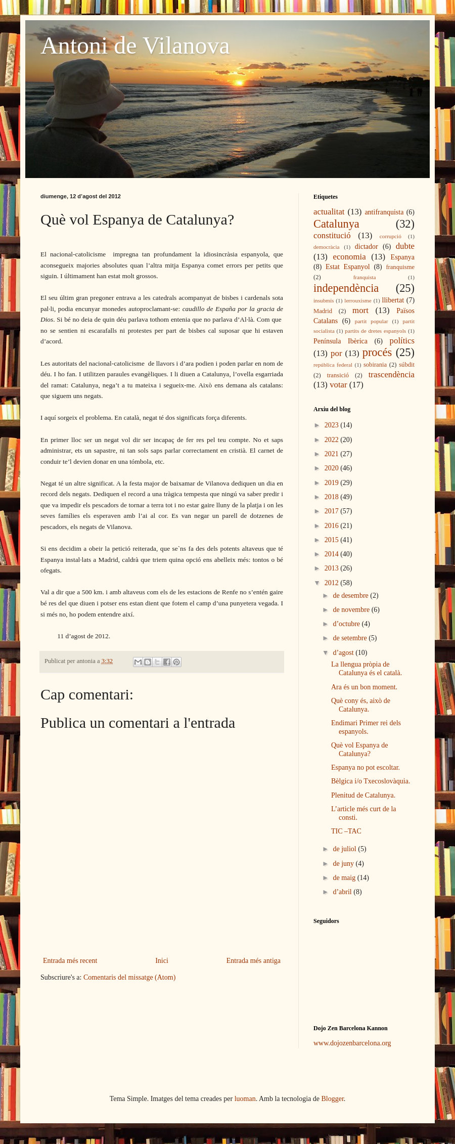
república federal (332, 365)
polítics (402, 340)
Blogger (333, 1099)
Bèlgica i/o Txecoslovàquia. (370, 781)
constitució (332, 235)
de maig (345, 878)
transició (338, 375)
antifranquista (384, 212)
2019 (333, 483)
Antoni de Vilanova (135, 45)
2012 (333, 583)
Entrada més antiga (253, 960)
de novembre (352, 609)
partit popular (371, 321)
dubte (405, 246)
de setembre (351, 638)
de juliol (345, 849)
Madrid (322, 311)
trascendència (392, 374)
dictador (366, 246)
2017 (333, 511)
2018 (333, 497)
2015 (333, 540)
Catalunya (336, 223)
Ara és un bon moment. (364, 687)
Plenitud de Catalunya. (363, 795)
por (336, 353)
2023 (333, 425)
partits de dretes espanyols (375, 331)
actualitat (329, 211)
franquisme (400, 267)
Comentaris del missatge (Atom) (129, 977)
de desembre (351, 595)
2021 (333, 454)
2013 (333, 568)
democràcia (326, 247)
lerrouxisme (357, 300)
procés (377, 352)
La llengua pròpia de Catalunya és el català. (366, 669)
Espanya (403, 257)
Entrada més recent (70, 960)
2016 (333, 526)
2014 (333, 554)
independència (346, 288)
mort (360, 310)
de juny (344, 863)
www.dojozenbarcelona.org (352, 1043)
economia (349, 256)
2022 (333, 440)
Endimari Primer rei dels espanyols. (366, 727)
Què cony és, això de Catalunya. (360, 705)
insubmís (323, 300)
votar (338, 384)
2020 (333, 468)
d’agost (344, 652)
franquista (364, 277)
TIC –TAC (346, 831)
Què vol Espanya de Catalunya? (359, 749)
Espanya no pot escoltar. (365, 767)
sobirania (375, 364)
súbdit (407, 364)
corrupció (390, 236)
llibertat (393, 300)
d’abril (343, 892)
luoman (245, 1099)
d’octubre (347, 624)
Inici (161, 960)
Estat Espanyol (348, 267)
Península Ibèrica (340, 341)
